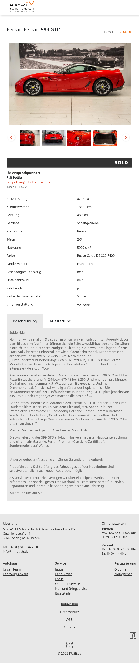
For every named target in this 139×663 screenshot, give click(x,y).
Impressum (69, 604)
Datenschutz (69, 612)
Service (60, 563)
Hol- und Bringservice (71, 588)
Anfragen (125, 32)
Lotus (59, 579)
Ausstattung (60, 320)
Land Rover (63, 574)
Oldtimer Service (67, 583)
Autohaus (10, 563)
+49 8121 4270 (17, 186)
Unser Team (12, 569)
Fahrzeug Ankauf (15, 574)
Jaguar (60, 569)
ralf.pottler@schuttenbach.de (28, 182)
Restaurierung (125, 563)
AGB (69, 619)
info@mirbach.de (16, 551)
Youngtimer (123, 574)
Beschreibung (25, 320)
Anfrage (69, 627)
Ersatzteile (63, 593)
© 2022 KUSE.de (70, 653)
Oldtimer (121, 569)
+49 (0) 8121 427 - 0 (23, 547)
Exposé (109, 32)
